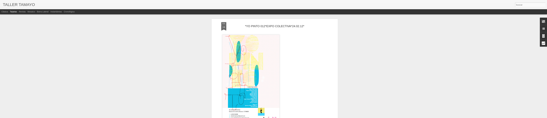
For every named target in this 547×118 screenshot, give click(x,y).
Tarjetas (13, 12)
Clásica (4, 12)
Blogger (293, 116)
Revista (22, 12)
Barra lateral (42, 12)
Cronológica (69, 12)
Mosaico (31, 12)
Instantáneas (56, 12)
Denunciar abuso (303, 116)
